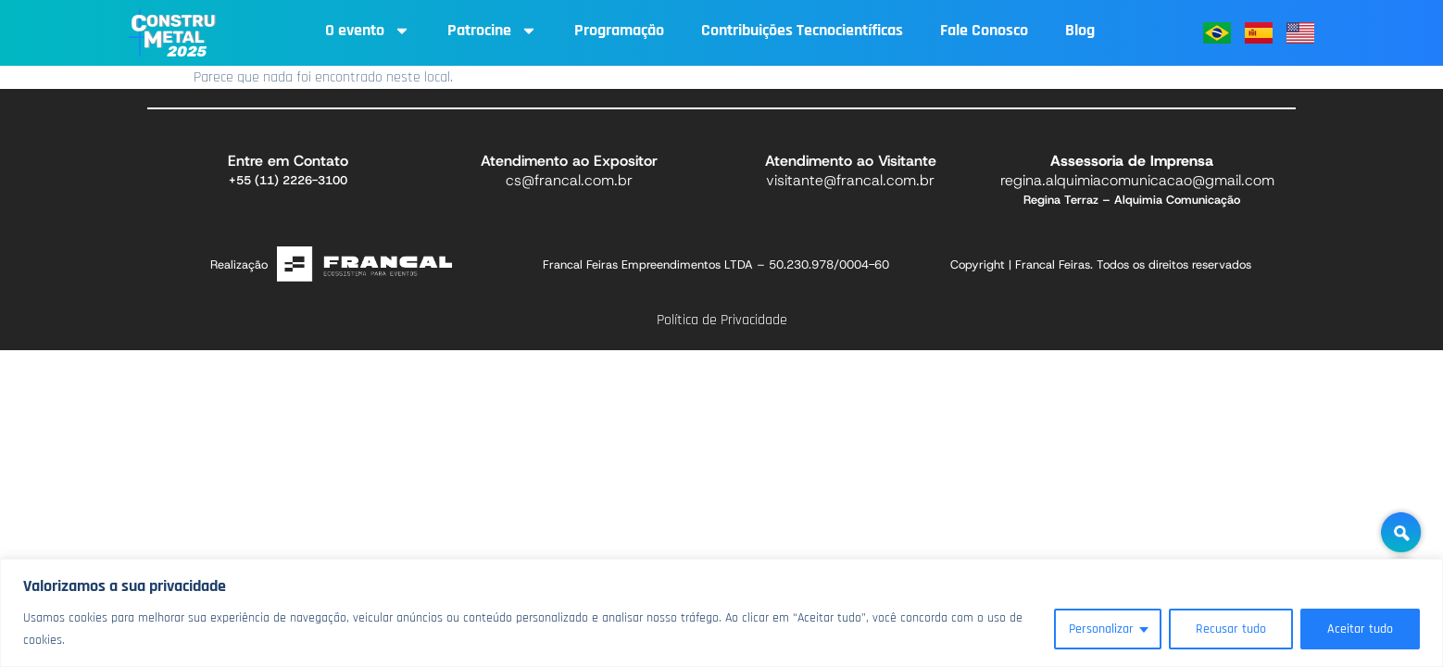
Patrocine (492, 30)
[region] (721, 613)
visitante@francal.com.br (850, 180)
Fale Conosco (984, 30)
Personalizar (1101, 629)
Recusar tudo (1231, 629)
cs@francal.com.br (569, 180)
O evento (367, 30)
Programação (619, 30)
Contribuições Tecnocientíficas (802, 30)
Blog (1080, 30)
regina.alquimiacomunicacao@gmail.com (1137, 180)
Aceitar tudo (1360, 629)
